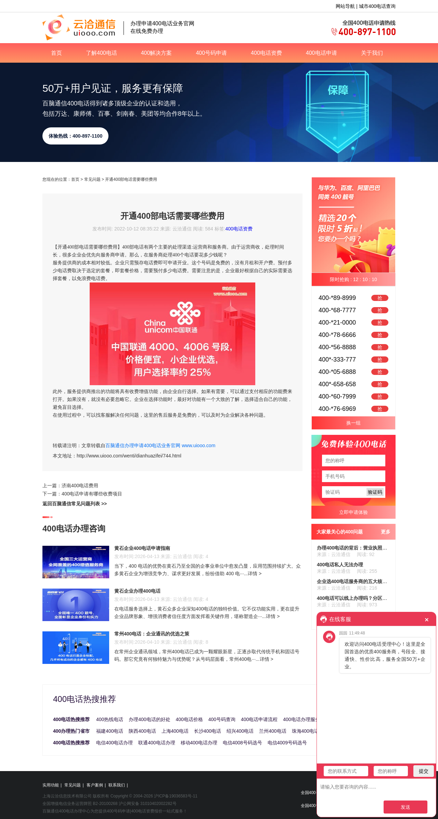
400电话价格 (189, 719)
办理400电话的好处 (149, 719)
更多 (385, 531)
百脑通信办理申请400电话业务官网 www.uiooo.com (160, 445)
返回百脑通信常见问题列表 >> (74, 503)
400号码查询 (221, 719)
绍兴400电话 (240, 731)
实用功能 (50, 785)
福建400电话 (109, 731)
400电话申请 (321, 53)
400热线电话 (109, 719)
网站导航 (345, 6)
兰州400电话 (272, 731)
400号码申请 (211, 53)
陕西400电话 (142, 731)
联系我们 (116, 785)
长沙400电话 (207, 731)
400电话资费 (266, 53)
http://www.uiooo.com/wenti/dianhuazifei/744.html (129, 455)
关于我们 (372, 53)
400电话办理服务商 (303, 719)
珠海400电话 (305, 731)
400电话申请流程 (259, 719)
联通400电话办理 (156, 742)
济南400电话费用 (80, 485)
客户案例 (95, 785)
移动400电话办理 (199, 742)
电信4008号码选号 (242, 742)
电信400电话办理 (114, 742)
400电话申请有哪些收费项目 (92, 493)
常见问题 (92, 179)
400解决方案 (156, 53)
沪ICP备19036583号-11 (175, 796)
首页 (56, 53)
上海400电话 (175, 731)
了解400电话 (101, 53)
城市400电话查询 (377, 6)
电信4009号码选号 (287, 742)
